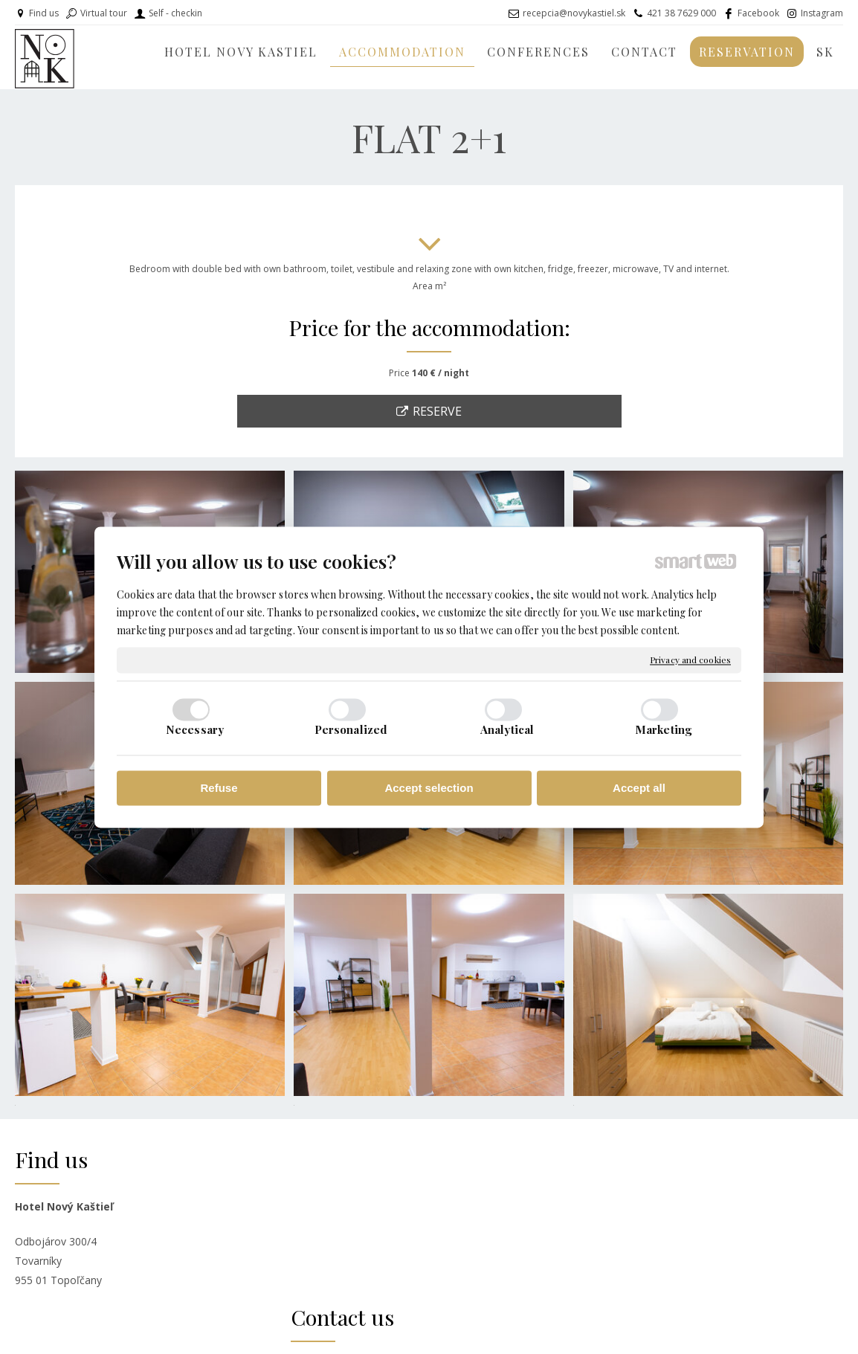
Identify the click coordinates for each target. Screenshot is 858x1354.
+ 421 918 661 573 (364, 1252)
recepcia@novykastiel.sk (574, 13)
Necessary (195, 729)
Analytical (507, 729)
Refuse (218, 788)
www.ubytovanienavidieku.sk (660, 1258)
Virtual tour (103, 13)
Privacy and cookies (690, 659)
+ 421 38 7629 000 (364, 1236)
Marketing (663, 729)
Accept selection (428, 788)
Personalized (351, 729)
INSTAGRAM (625, 1222)
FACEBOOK (623, 1205)
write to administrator (445, 1332)
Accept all (639, 788)
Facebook (758, 13)
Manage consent (635, 1332)
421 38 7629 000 (681, 13)
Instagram (822, 13)
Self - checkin (175, 13)
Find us (44, 13)
